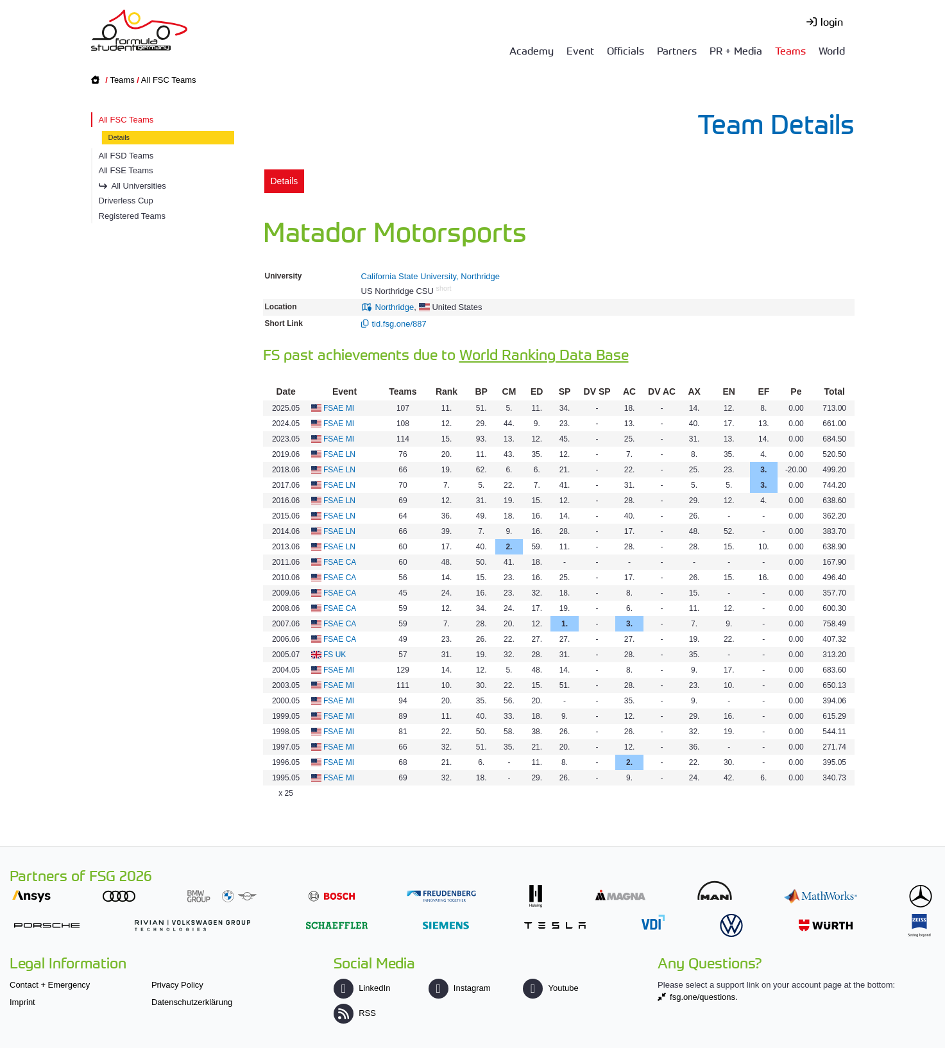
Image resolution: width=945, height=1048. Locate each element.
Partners (677, 50)
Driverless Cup (126, 200)
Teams (790, 50)
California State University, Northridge (430, 276)
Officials (625, 50)
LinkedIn (362, 988)
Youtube (550, 988)
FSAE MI (338, 408)
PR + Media (736, 50)
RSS (355, 1013)
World (832, 50)
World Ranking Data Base (544, 354)
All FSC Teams (168, 80)
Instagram (460, 988)
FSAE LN (339, 454)
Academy (531, 50)
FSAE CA (339, 562)
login (832, 21)
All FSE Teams (126, 170)
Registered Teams (132, 216)
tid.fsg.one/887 (399, 324)
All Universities (139, 186)
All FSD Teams (126, 155)
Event (580, 50)
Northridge (394, 307)
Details (119, 137)
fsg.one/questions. (704, 997)
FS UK (334, 654)
